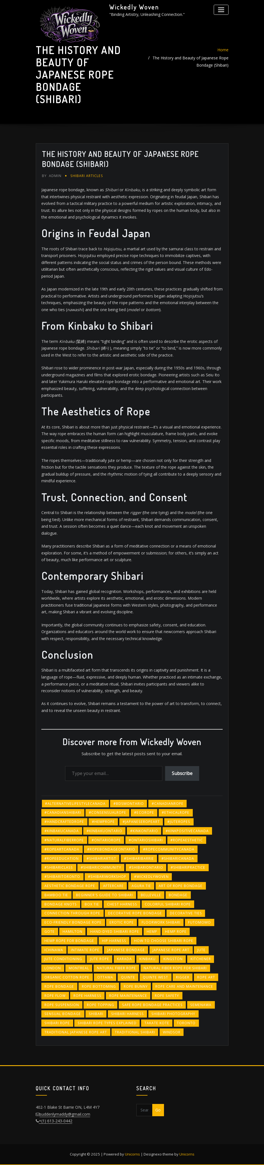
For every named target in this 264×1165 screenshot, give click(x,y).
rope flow (55, 995)
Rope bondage (59, 986)
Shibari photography (173, 1013)
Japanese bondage (126, 949)
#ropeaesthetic (186, 839)
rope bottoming (99, 986)
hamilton (72, 931)
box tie (92, 904)
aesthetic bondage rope (69, 885)
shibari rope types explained (107, 1022)
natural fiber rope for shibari (175, 968)
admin (51, 175)
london (52, 968)
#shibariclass (58, 867)
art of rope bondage (181, 885)
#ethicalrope (175, 812)
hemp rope (176, 931)
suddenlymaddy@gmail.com (65, 1113)
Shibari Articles (86, 175)
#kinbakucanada (61, 830)
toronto (186, 1022)
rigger (182, 977)
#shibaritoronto (62, 876)
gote (49, 931)
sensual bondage (62, 1013)
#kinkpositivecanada (187, 830)
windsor (171, 1032)
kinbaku (147, 958)
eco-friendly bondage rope (73, 922)
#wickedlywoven (151, 876)
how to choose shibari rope (163, 940)
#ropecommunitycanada (168, 849)
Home (223, 49)
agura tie (141, 885)
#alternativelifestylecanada (75, 803)
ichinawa (53, 949)
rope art (206, 977)
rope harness (87, 995)
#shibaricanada (177, 858)
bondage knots (60, 904)
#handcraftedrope (64, 821)
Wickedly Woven (134, 7)
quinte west (155, 977)
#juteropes (178, 821)
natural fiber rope (116, 968)
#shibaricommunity (101, 867)
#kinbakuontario (104, 830)
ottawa (105, 977)
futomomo (199, 922)
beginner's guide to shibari (104, 894)
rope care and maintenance (184, 986)
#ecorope (144, 812)
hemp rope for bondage (69, 940)
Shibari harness (127, 1013)
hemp (152, 931)
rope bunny (136, 986)
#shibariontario (146, 867)
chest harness (122, 904)
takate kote (156, 1022)
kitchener (201, 958)
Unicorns (132, 1153)
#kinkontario (144, 830)
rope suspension (61, 1004)
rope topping (100, 1004)
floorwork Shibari (161, 922)
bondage (178, 894)
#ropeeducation (61, 858)
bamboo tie (56, 894)
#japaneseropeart (141, 821)
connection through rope (72, 913)
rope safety (167, 995)
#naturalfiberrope (64, 839)
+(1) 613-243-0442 (55, 1120)
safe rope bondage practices (152, 1004)
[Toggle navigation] (221, 9)
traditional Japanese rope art (75, 1032)
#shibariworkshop (107, 876)
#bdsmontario (128, 803)
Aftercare (113, 885)
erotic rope (122, 922)
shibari (96, 1013)
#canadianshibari (62, 812)
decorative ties (186, 913)
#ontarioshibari (146, 839)
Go (158, 1110)
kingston (173, 958)
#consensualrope (107, 812)
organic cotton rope (66, 977)
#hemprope (103, 821)
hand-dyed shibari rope (114, 931)
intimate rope (85, 949)
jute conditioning (63, 958)
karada (124, 958)
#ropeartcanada (61, 849)
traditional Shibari (135, 1032)
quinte (128, 977)
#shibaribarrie (139, 858)
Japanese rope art (171, 949)
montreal (79, 968)
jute (201, 949)
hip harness (114, 940)
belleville (151, 894)
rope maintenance (128, 995)
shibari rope (57, 1022)
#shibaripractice (188, 867)
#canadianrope (168, 803)
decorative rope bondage (135, 913)
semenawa (200, 1004)
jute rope (99, 958)
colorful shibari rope (168, 904)
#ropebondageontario (111, 849)
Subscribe (182, 773)
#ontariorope (106, 839)
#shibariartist (101, 858)
